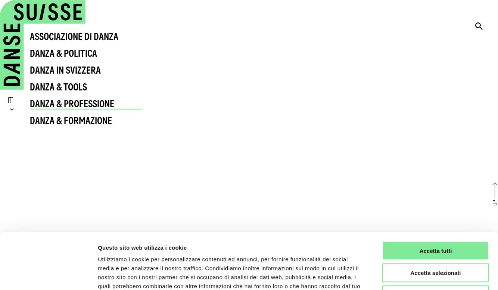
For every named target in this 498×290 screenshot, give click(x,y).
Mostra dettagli (393, 275)
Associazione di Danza (74, 36)
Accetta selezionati (435, 220)
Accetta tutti (436, 198)
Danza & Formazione (71, 120)
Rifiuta (436, 242)
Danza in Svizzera (65, 70)
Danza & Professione (72, 104)
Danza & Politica (63, 53)
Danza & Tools (58, 87)
